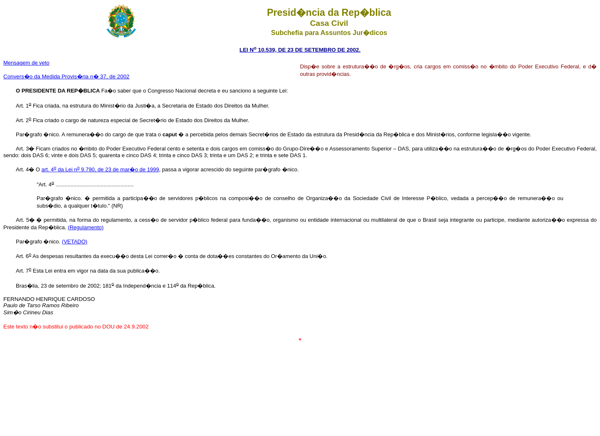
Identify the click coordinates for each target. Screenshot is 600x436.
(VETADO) (75, 241)
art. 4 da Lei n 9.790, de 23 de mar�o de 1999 (100, 169)
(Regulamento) (86, 227)
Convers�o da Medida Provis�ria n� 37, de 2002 (66, 76)
